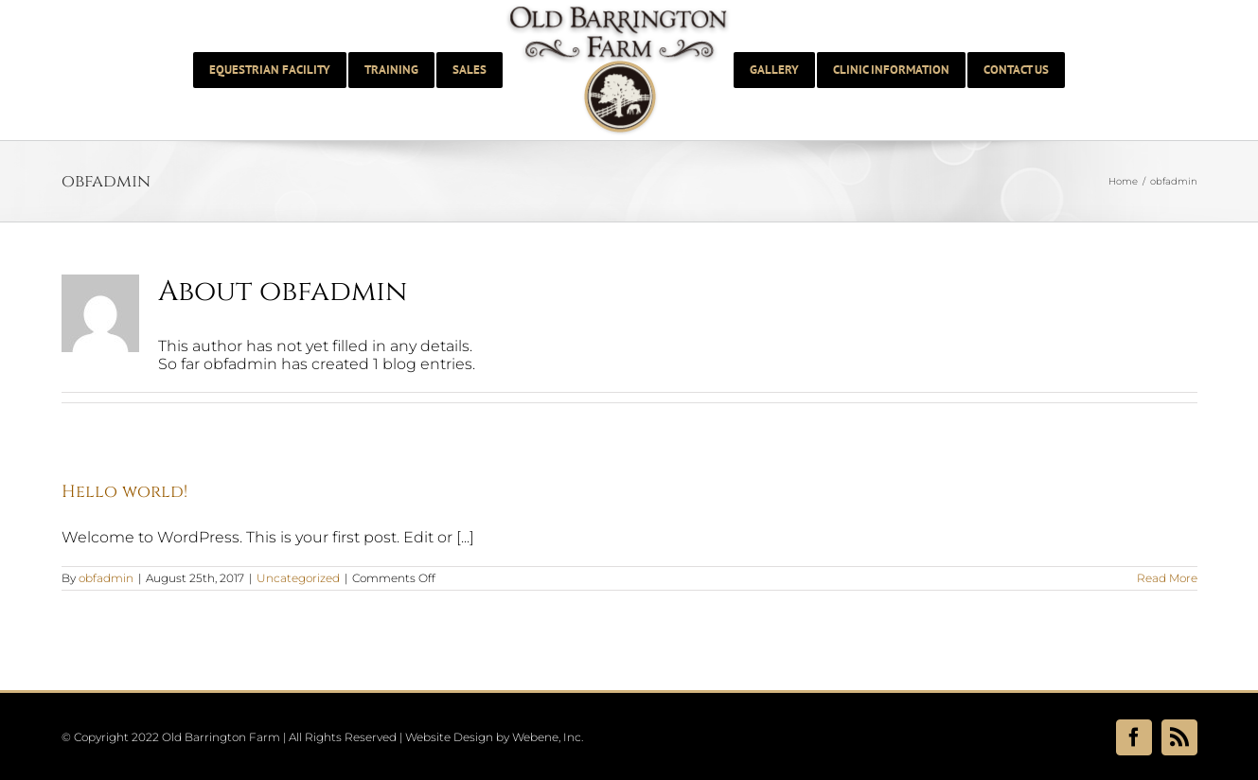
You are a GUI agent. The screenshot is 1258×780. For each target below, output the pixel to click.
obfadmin (106, 578)
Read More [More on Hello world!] (1167, 578)
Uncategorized (298, 578)
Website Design (449, 737)
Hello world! (124, 492)
